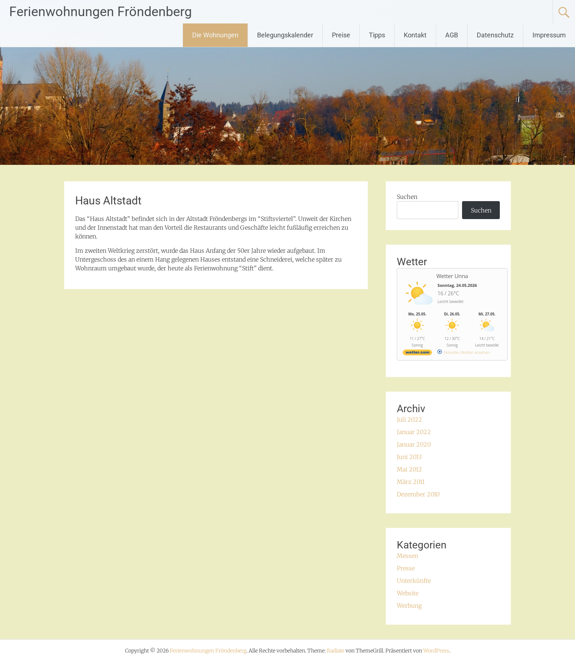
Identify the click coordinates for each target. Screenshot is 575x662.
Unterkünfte (414, 580)
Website (407, 593)
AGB (451, 35)
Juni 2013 (409, 457)
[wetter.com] (417, 353)
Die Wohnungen (215, 35)
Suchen (407, 196)
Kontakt (415, 35)
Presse (406, 568)
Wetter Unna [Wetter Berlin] (452, 276)
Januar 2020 (414, 444)
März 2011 (411, 481)
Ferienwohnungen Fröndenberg (100, 11)
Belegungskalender (285, 35)
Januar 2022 (414, 432)
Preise (341, 35)
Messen (407, 555)
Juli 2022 (409, 419)
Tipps (377, 35)
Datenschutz (495, 35)
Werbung (409, 605)
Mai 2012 (409, 469)
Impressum (549, 35)
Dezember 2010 (418, 494)
